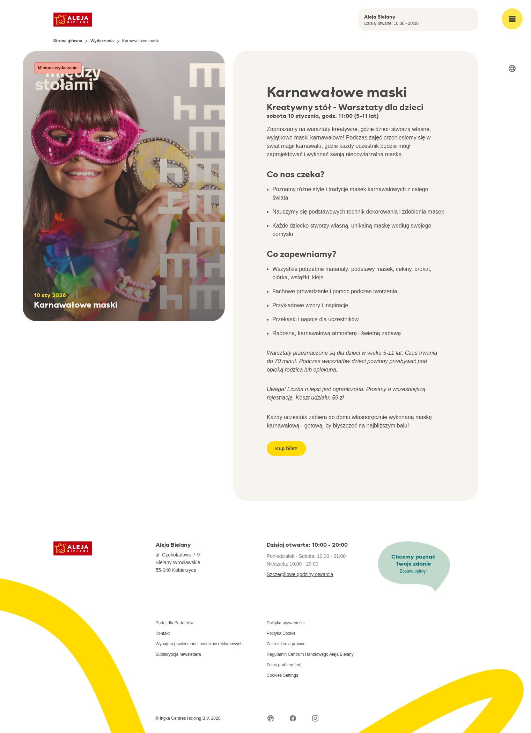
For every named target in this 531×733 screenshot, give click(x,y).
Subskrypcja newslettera (178, 654)
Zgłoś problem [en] (284, 664)
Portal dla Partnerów (175, 622)
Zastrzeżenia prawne (286, 643)
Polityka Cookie (281, 633)
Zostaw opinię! (413, 571)
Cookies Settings (282, 675)
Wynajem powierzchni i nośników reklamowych (199, 643)
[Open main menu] (512, 18)
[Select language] (512, 69)
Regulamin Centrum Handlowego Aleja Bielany (310, 654)
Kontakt (163, 633)
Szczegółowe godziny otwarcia (300, 574)
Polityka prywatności (286, 622)
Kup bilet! (286, 448)
